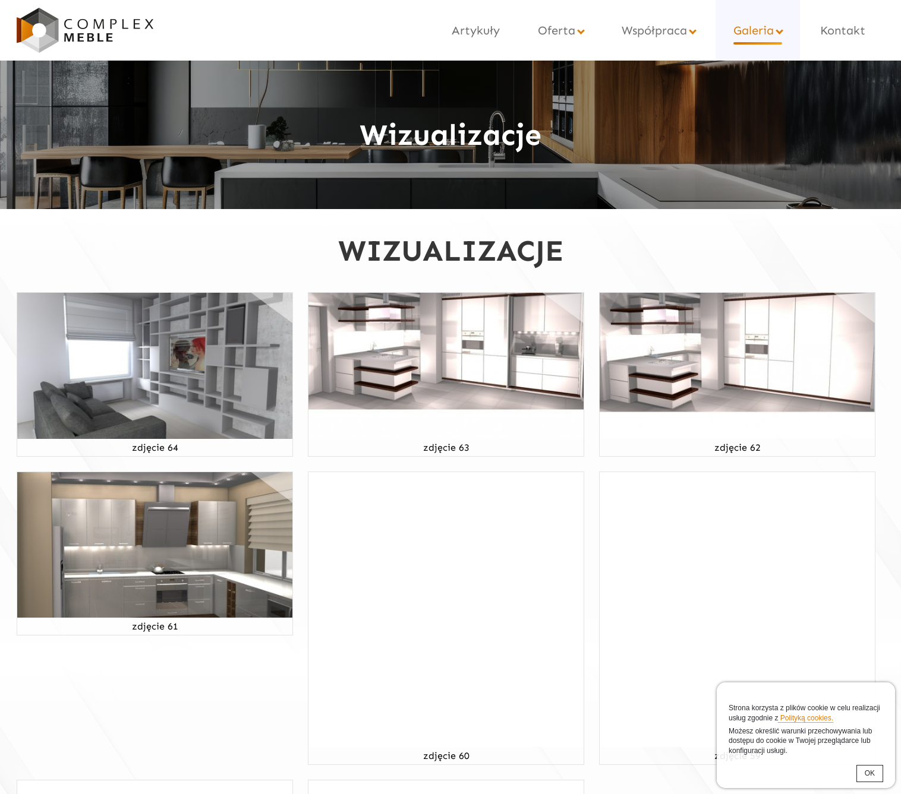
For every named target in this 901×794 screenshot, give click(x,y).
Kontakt (842, 30)
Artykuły (476, 30)
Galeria (753, 30)
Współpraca (654, 30)
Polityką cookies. (805, 718)
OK (870, 773)
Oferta (556, 30)
